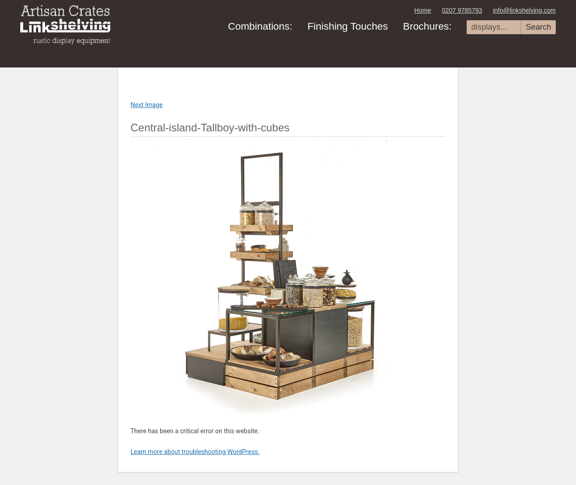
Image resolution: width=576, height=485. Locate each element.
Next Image (146, 104)
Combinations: (260, 26)
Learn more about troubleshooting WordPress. (195, 451)
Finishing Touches (347, 26)
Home (422, 10)
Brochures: (427, 26)
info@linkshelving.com (524, 10)
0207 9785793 (462, 10)
